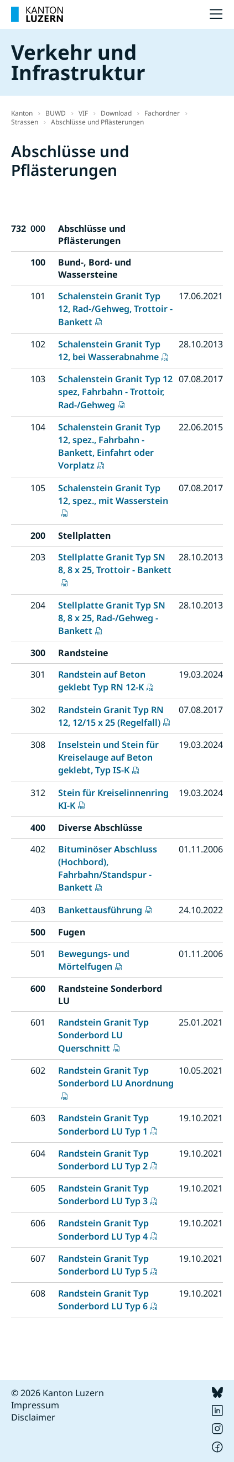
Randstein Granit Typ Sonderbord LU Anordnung (116, 1076)
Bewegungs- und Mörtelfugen (93, 960)
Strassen (24, 122)
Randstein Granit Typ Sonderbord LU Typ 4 (103, 1229)
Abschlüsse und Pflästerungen (97, 122)
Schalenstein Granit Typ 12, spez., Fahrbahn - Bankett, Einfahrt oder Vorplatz (109, 446)
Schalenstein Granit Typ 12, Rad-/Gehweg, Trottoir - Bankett (115, 308)
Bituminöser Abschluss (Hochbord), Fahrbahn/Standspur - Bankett (107, 868)
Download (116, 113)
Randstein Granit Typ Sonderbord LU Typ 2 (103, 1159)
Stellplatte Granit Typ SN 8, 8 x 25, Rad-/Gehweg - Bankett (111, 618)
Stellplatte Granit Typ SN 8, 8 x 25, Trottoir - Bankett (114, 563)
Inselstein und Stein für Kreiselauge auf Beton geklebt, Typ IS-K (108, 757)
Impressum (35, 1405)
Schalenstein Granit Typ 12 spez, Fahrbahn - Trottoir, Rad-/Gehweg (115, 391)
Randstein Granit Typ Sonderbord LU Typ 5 (103, 1264)
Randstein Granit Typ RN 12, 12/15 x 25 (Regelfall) (111, 716)
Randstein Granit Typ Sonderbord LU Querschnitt (103, 1035)
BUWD (55, 113)
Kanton (22, 113)
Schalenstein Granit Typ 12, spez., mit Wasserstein (113, 494)
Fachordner (162, 113)
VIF (83, 113)
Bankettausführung (100, 910)
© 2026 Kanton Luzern (57, 1393)
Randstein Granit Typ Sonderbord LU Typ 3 (103, 1194)
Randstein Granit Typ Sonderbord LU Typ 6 (103, 1299)
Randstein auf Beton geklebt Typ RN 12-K (101, 680)
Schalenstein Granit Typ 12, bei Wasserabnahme (109, 350)
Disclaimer (33, 1417)
